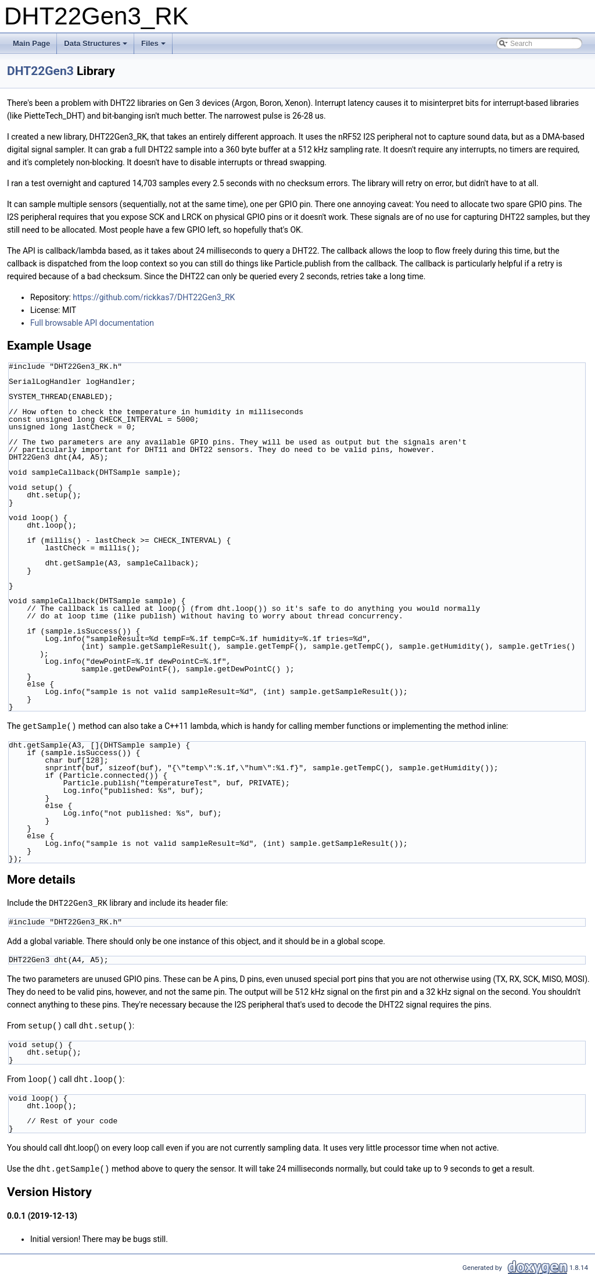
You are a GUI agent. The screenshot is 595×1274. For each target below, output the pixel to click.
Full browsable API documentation (92, 323)
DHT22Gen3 (40, 71)
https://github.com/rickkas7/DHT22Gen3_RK (154, 297)
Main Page (31, 43)
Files (154, 46)
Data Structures (96, 46)
